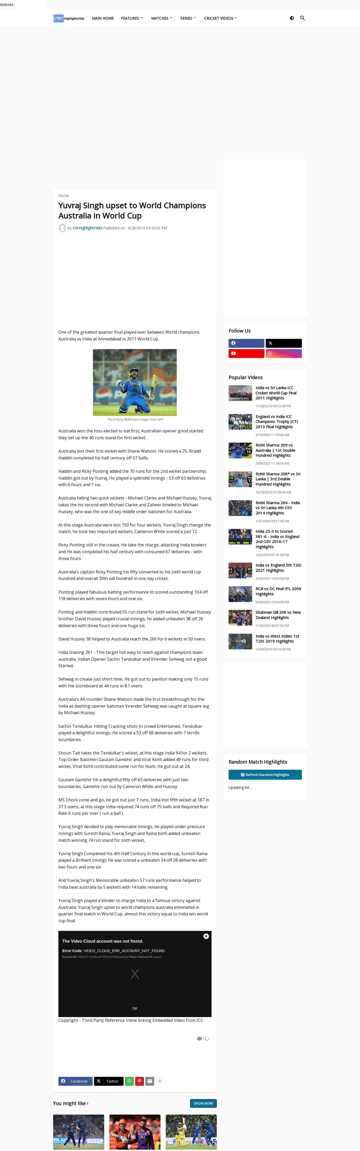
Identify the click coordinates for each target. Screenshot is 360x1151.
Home (63, 196)
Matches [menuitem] (159, 18)
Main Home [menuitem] (103, 18)
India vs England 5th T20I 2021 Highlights (278, 568)
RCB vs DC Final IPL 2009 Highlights (278, 591)
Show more (203, 1103)
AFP (160, 419)
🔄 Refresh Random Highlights (265, 774)
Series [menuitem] (186, 18)
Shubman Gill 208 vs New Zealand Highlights (278, 615)
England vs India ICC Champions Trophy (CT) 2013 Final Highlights (277, 421)
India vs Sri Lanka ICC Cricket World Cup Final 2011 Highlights (276, 392)
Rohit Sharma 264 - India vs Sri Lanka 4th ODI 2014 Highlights (278, 507)
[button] (292, 18)
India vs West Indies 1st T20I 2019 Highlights (277, 639)
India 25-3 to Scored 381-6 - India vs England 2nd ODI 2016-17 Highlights (277, 539)
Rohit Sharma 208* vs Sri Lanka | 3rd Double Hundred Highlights (278, 479)
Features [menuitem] (130, 18)
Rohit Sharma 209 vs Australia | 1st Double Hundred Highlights (275, 450)
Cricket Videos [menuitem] (218, 18)
